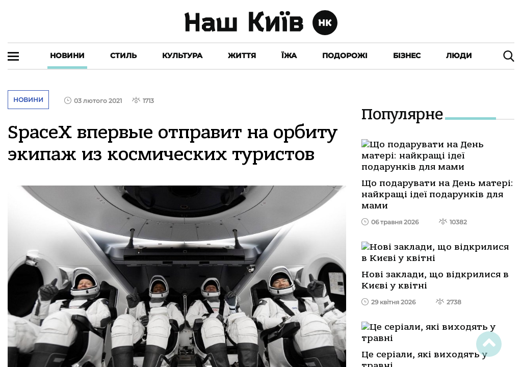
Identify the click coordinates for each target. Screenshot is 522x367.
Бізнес (407, 55)
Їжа (289, 55)
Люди (459, 55)
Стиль (123, 55)
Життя (242, 55)
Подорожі (345, 55)
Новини (67, 55)
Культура (182, 55)
